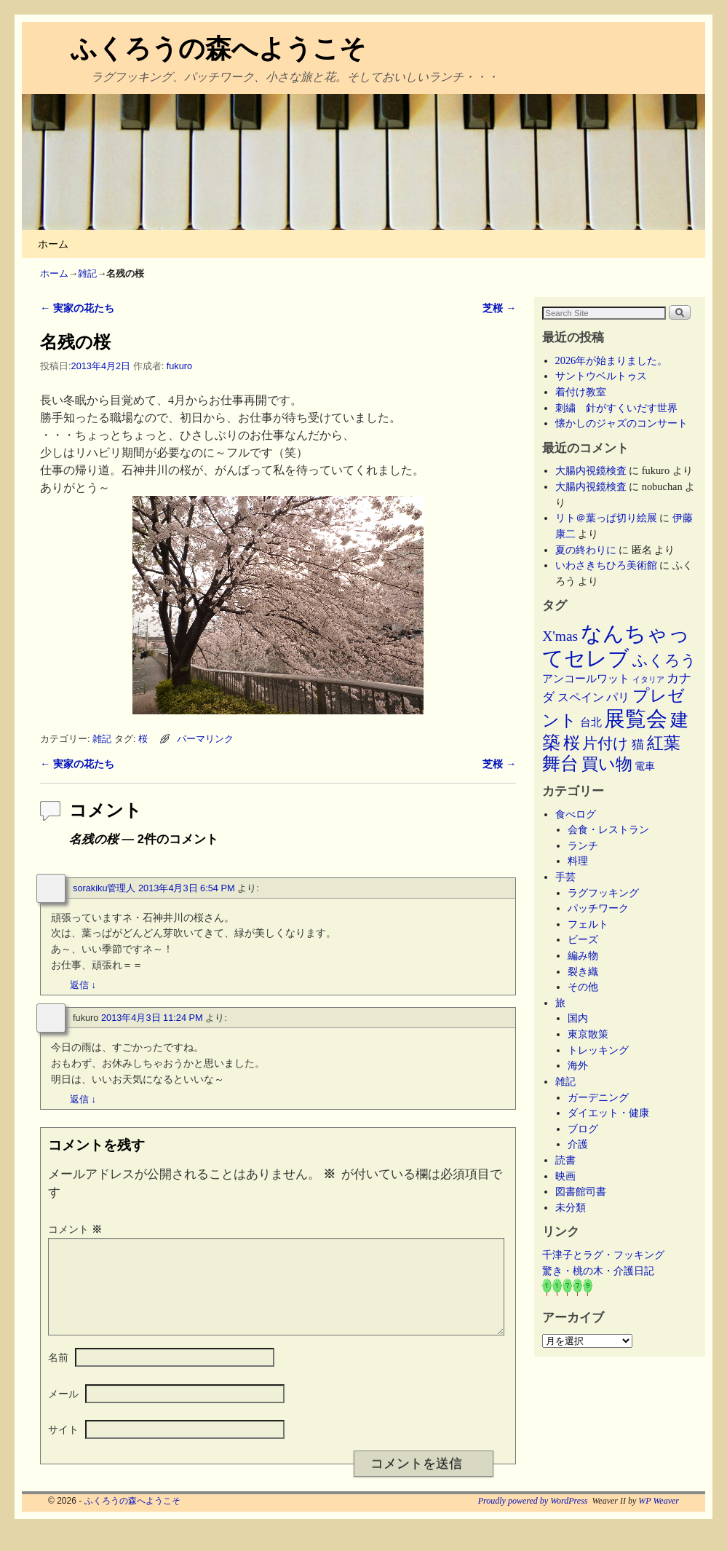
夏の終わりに (585, 550)
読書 (565, 1160)
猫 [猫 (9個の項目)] (638, 744)
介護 (578, 1144)
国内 (578, 1018)
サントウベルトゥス (601, 376)
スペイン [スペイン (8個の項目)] (580, 697)
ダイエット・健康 (608, 1112)
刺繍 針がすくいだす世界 (616, 408)
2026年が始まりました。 (611, 360)
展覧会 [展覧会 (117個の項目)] (635, 718)
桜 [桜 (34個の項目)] (571, 742)
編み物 (583, 955)
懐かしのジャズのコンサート (621, 423)
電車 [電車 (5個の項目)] (645, 766)
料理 (578, 861)
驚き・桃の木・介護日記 (598, 1270)
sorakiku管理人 (104, 888)
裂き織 (583, 971)
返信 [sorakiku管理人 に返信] (83, 984)
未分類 (570, 1207)
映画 (565, 1176)
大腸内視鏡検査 (591, 470)
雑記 (87, 273)
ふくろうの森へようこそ (218, 48)
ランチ (583, 845)
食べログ (575, 814)
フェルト (588, 924)
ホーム (53, 244)
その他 (583, 986)
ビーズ (583, 939)
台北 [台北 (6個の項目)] (591, 722)
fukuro (179, 365)
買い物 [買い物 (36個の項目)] (606, 763)
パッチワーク (603, 908)
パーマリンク (205, 738)
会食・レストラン (608, 829)
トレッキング (598, 1050)
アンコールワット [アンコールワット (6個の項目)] (585, 678)
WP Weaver (658, 1518)
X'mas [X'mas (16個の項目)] (560, 636)
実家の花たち (77, 308)
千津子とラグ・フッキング (603, 1254)
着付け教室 (580, 392)
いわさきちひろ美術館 (606, 565)
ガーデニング (598, 1097)
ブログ (583, 1128)
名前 (58, 1375)
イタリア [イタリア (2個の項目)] (648, 680)
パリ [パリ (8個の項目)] (617, 697)
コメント (76, 1229)
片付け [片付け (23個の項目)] (605, 743)
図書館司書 (580, 1191)
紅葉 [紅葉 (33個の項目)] (663, 743)
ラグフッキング (603, 893)
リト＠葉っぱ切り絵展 (606, 518)
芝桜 (499, 308)
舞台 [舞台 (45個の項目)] (560, 763)
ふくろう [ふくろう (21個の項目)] (664, 660)
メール (63, 1411)
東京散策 (593, 1034)
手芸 (565, 877)
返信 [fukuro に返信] (83, 1099)
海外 (578, 1065)
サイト (63, 1447)
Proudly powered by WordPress (533, 1518)
